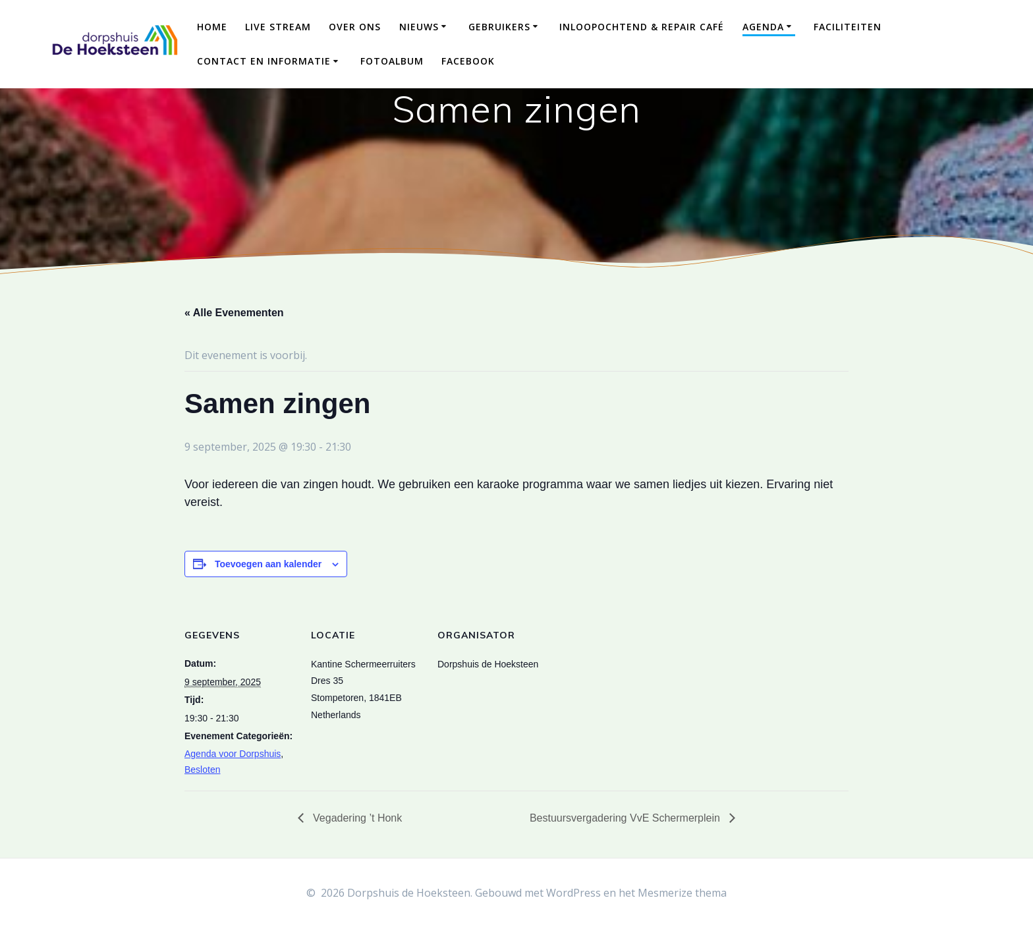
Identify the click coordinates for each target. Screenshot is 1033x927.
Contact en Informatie (264, 61)
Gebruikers (499, 26)
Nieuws (419, 26)
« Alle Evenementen (234, 312)
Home (212, 26)
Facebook (468, 61)
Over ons (355, 26)
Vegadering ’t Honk (356, 818)
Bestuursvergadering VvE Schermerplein (626, 818)
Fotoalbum (392, 61)
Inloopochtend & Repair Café (641, 26)
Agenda (763, 26)
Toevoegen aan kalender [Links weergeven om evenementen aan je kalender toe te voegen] (268, 564)
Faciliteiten (847, 26)
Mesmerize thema (682, 892)
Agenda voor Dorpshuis (232, 753)
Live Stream (278, 26)
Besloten (202, 769)
